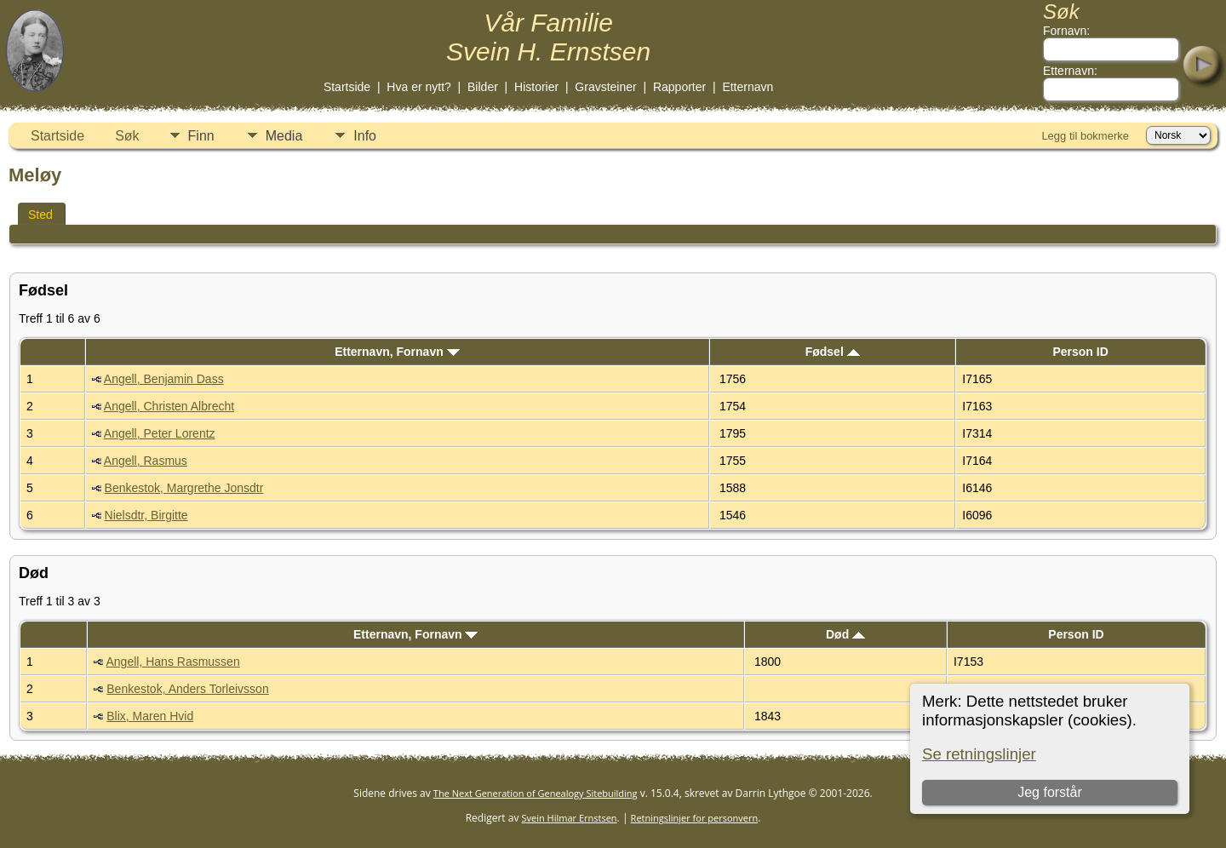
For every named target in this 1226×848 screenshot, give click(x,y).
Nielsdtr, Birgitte (146, 515)
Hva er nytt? (418, 87)
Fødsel (832, 351)
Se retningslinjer (979, 754)
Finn (201, 136)
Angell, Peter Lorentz (159, 433)
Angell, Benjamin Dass (164, 379)
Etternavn (747, 87)
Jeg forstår (1049, 792)
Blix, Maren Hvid (149, 716)
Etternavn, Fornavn (397, 351)
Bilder (482, 87)
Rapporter (679, 87)
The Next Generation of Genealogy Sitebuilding (535, 793)
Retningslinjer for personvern (695, 817)
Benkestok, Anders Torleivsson (187, 689)
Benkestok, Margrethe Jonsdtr (184, 488)
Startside (347, 87)
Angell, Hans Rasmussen (173, 661)
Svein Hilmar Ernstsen (569, 817)
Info (364, 136)
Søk (127, 136)
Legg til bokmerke (1085, 135)
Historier (536, 87)
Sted (40, 214)
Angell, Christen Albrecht (169, 406)
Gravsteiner (605, 87)
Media (284, 136)
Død (845, 634)
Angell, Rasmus (145, 460)
